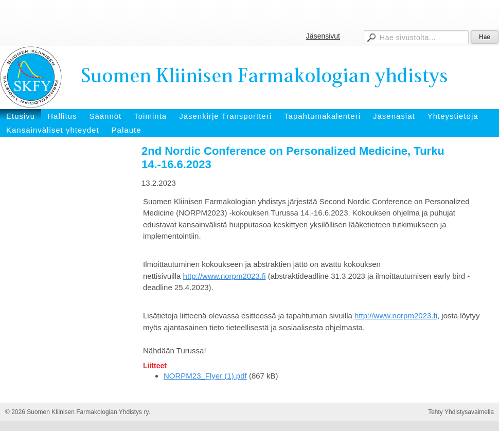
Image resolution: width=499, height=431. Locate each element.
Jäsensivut (323, 36)
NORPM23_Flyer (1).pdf (205, 375)
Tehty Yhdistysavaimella (461, 412)
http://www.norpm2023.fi (224, 276)
